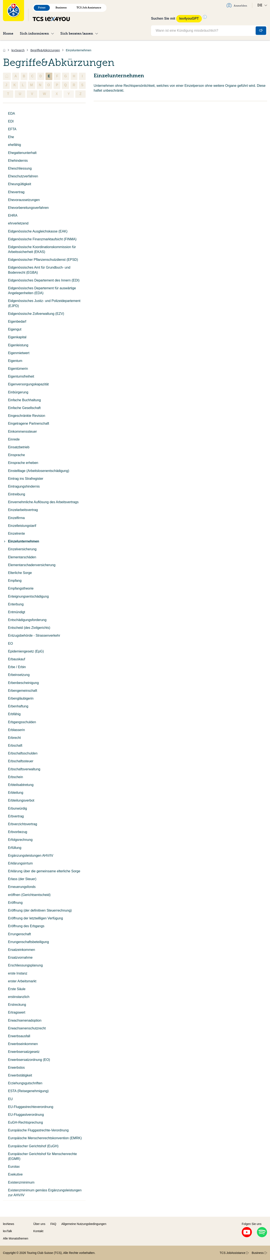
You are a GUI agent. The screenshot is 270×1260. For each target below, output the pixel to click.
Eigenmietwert (18, 353)
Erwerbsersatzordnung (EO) (29, 1060)
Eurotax (14, 1166)
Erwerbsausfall (19, 1036)
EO (10, 643)
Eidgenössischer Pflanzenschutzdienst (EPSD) (43, 259)
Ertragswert (16, 1012)
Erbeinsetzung (19, 675)
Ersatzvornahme (20, 957)
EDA (11, 113)
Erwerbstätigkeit (20, 1075)
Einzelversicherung (22, 549)
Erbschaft (15, 745)
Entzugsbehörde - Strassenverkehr (34, 635)
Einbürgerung (18, 392)
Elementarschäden (22, 557)
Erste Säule (17, 989)
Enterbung (16, 604)
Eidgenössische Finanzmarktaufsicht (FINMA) (42, 239)
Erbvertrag (16, 816)
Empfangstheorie (21, 588)
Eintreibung (16, 494)
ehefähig (14, 145)
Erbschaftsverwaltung (24, 769)
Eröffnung (15, 902)
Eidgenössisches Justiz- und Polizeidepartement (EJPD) (44, 303)
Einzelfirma (16, 518)
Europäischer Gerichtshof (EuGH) (33, 1146)
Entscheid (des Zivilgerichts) (29, 627)
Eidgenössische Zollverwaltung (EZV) (36, 313)
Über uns (39, 1224)
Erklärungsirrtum (20, 863)
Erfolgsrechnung (20, 839)
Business (61, 7)
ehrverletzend (18, 223)
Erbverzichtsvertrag (22, 824)
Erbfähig (14, 714)
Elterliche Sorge (20, 573)
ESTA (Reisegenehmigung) (28, 1091)
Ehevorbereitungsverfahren (28, 207)
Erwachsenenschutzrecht (27, 1028)
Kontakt (38, 1231)
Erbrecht (14, 737)
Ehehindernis (18, 160)
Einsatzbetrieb (18, 447)
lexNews (8, 1224)
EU (10, 1099)
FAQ (53, 1224)
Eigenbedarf (17, 321)
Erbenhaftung (18, 706)
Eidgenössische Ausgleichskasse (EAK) (38, 231)
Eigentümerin (18, 368)
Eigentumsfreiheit (21, 376)
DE (262, 5)
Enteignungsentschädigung (28, 596)
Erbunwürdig (17, 808)
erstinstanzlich (18, 997)
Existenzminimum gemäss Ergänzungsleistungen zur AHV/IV (45, 1192)
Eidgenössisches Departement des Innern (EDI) (44, 280)
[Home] (4, 50)
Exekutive (15, 1174)
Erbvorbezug (17, 832)
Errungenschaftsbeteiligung (28, 942)
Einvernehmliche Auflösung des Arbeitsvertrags (43, 502)
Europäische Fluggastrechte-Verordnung (38, 1130)
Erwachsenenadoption (24, 1020)
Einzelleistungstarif (22, 525)
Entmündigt (16, 612)
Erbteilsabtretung (21, 785)
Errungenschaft (19, 934)
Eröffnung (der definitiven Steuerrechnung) (40, 910)
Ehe (11, 137)
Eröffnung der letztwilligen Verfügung (35, 918)
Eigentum (15, 361)
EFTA (12, 129)
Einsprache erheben (23, 463)
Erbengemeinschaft (22, 690)
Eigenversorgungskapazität (28, 384)
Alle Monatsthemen (15, 1238)
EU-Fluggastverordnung (26, 1114)
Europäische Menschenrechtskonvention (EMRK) (45, 1138)
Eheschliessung (20, 168)
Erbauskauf (16, 659)
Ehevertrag (16, 192)
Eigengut (14, 329)
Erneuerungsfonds (22, 887)
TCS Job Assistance (89, 7)
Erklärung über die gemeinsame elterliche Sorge (44, 871)
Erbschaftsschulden (23, 753)
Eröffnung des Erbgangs (26, 926)
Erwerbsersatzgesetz (23, 1051)
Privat (42, 7)
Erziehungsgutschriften (25, 1083)
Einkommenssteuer (22, 431)
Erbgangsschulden (22, 722)
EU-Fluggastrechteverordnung (30, 1107)
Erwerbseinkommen (23, 1044)
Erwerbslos (16, 1067)
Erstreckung (17, 1004)
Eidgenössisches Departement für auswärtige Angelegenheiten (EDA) (42, 290)
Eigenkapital (17, 337)
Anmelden (237, 5)
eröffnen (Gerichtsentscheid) (29, 895)
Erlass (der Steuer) (22, 879)
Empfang (15, 580)
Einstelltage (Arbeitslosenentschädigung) (38, 471)
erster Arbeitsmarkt (22, 981)
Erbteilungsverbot (21, 800)
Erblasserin (16, 730)
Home (8, 33)
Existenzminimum (21, 1182)
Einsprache (16, 455)
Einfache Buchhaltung (24, 400)
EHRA (12, 215)
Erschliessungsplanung (25, 965)
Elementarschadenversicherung (31, 565)
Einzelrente (16, 533)
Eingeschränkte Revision (26, 415)
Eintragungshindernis (24, 486)
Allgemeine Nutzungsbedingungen (83, 1224)
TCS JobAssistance (234, 1253)
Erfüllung (14, 848)
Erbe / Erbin (17, 667)
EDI (11, 121)
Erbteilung (15, 792)
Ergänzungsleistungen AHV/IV (30, 855)
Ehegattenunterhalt (22, 153)
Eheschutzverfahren (23, 176)
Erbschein (15, 777)
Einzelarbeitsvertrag (23, 510)
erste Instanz (17, 973)
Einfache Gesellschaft (24, 408)
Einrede (14, 439)
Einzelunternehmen (21, 541)
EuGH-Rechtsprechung (25, 1122)
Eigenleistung (18, 345)
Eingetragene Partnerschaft (28, 423)
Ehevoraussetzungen (24, 200)
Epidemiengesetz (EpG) (26, 651)
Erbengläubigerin (21, 698)
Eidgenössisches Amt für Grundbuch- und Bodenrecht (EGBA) (39, 270)
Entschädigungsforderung (27, 620)
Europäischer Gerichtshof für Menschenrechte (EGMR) (42, 1156)
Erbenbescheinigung (23, 683)
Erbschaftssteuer (20, 761)
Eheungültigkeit (19, 184)
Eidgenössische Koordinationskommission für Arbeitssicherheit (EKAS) (42, 249)
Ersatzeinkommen (21, 949)
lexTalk (7, 1231)
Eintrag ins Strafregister (25, 478)
